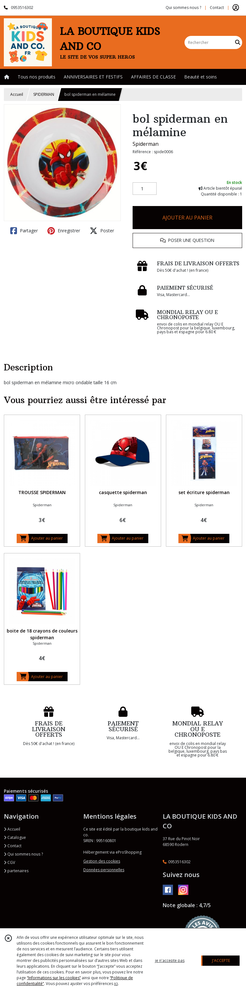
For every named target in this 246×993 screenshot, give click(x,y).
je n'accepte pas (169, 960)
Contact (217, 7)
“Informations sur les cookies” (54, 978)
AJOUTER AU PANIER (187, 217)
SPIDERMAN (43, 94)
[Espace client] (236, 7)
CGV (9, 862)
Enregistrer (63, 231)
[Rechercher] (238, 42)
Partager (24, 231)
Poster (102, 231)
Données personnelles (103, 870)
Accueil (16, 94)
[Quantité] (145, 188)
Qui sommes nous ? (23, 854)
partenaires (16, 870)
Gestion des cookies (101, 861)
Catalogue (15, 837)
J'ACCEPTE (221, 960)
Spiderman (146, 143)
